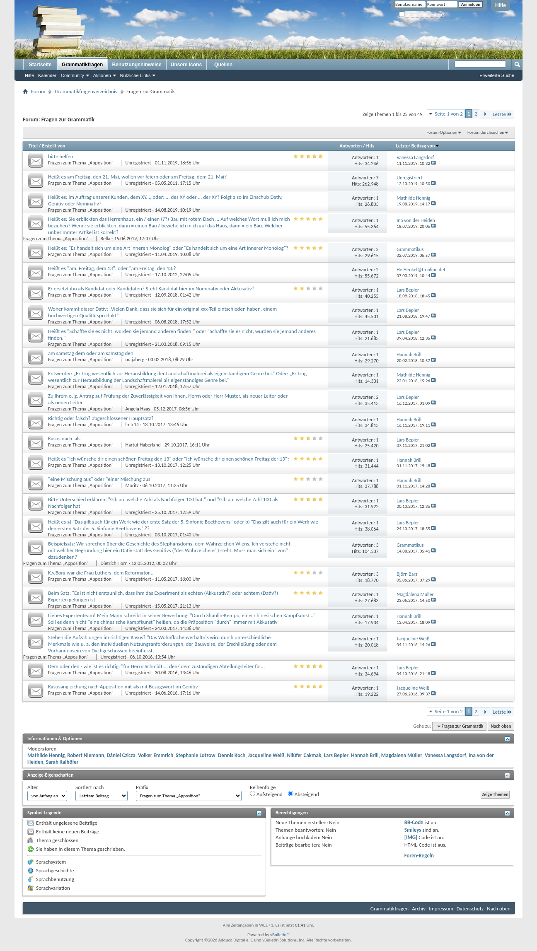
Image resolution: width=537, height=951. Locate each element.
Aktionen (102, 75)
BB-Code (413, 822)
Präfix (142, 787)
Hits (370, 146)
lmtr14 (132, 424)
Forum (38, 91)
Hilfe (500, 5)
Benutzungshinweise (136, 65)
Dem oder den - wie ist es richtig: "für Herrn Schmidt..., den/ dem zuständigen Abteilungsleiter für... (156, 666)
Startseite (40, 65)
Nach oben (501, 726)
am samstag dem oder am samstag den (90, 353)
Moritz (132, 485)
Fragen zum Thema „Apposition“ (81, 163)
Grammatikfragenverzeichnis (86, 91)
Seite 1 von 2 (449, 114)
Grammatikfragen (82, 65)
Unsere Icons (186, 65)
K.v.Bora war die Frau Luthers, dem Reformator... (100, 573)
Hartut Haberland (143, 445)
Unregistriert (138, 163)
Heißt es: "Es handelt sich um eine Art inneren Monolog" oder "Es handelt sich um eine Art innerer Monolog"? (168, 248)
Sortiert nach (89, 787)
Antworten (350, 146)
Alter (32, 787)
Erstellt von (53, 146)
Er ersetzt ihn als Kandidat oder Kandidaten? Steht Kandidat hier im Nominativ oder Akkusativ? (151, 288)
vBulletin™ (280, 934)
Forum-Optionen (441, 132)
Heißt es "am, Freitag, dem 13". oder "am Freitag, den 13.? (112, 268)
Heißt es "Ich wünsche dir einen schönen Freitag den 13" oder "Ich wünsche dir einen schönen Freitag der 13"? (169, 459)
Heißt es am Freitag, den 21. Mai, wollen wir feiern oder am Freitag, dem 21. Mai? (137, 177)
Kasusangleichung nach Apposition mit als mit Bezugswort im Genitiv (123, 686)
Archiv (419, 908)
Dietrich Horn (114, 563)
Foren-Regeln (419, 855)
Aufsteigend (266, 794)
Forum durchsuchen (485, 132)
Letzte (502, 114)
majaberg (135, 359)
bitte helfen (60, 156)
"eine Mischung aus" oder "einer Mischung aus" (100, 479)
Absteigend (303, 794)
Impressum (441, 908)
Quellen (223, 65)
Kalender (47, 75)
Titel (33, 146)
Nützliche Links (135, 75)
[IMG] (411, 837)
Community (72, 75)
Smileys (412, 830)
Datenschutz (470, 908)
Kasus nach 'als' (65, 438)
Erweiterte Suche (496, 75)
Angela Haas (138, 409)
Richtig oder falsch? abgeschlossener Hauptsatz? (101, 418)
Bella (106, 238)
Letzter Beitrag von (418, 146)
